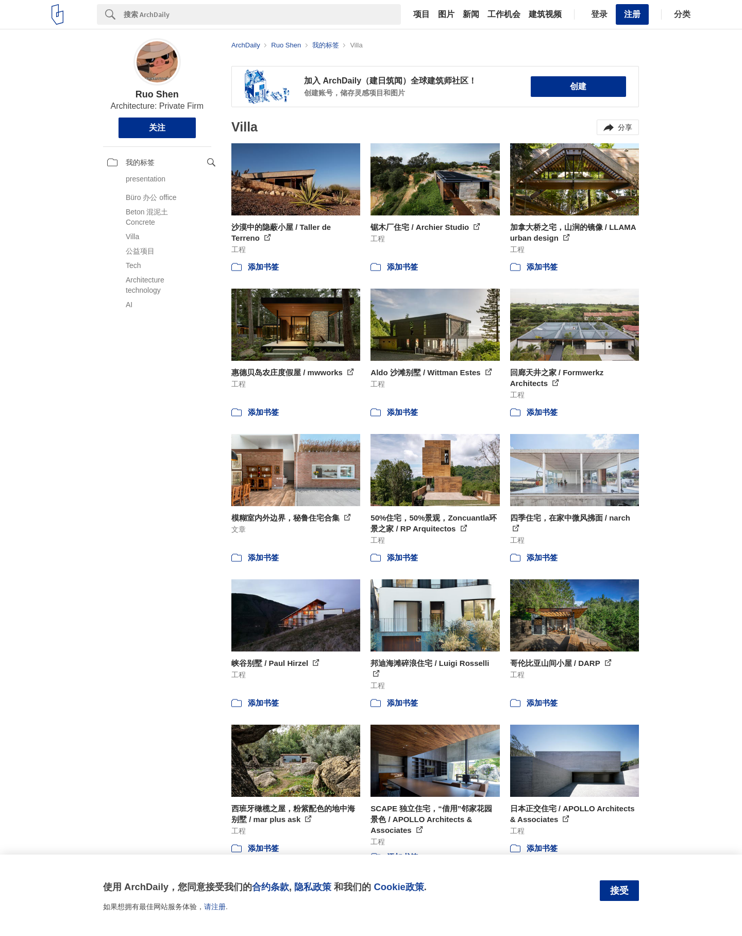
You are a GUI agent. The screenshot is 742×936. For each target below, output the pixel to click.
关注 (157, 127)
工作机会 (503, 14)
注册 (632, 14)
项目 (421, 14)
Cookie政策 (399, 886)
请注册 (215, 906)
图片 (446, 14)
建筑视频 (545, 14)
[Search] (262, 14)
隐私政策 (312, 886)
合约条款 (270, 886)
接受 (619, 890)
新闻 (471, 14)
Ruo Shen (157, 94)
